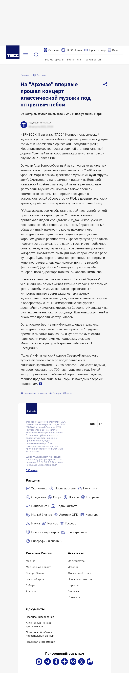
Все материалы (54, 59)
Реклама (73, 591)
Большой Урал (35, 579)
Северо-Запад (35, 573)
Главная (24, 75)
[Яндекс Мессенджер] (56, 661)
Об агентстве (76, 561)
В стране (39, 75)
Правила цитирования (40, 616)
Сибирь (30, 585)
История (73, 567)
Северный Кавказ (60, 393)
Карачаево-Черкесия (33, 393)
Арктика (31, 591)
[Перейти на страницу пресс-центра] (94, 50)
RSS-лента (31, 470)
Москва (30, 561)
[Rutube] (90, 661)
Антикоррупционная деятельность (39, 624)
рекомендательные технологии (44, 450)
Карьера (73, 585)
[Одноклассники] (81, 661)
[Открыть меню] (25, 54)
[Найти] (36, 54)
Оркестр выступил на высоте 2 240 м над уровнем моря (61, 114)
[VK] (73, 661)
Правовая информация (40, 641)
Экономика (74, 59)
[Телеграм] (47, 661)
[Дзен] (64, 661)
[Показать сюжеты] (51, 50)
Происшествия (93, 59)
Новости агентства (80, 579)
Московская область (39, 567)
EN (100, 423)
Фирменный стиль (79, 573)
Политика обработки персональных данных (40, 634)
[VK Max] (39, 661)
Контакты (74, 597)
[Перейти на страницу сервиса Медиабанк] (71, 50)
